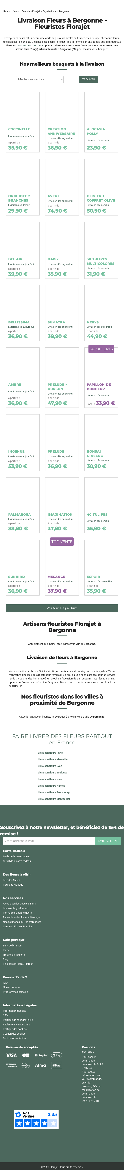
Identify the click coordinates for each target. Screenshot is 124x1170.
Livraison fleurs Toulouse (52, 772)
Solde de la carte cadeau (16, 856)
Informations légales (14, 1010)
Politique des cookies (15, 1029)
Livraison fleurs (11, 11)
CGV (5, 1015)
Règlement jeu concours (16, 1024)
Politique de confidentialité (18, 1019)
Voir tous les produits (62, 608)
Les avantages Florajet (16, 908)
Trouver (88, 79)
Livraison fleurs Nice (50, 779)
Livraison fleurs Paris (50, 752)
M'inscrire (108, 841)
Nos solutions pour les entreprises (22, 921)
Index (6, 950)
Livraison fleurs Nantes (51, 785)
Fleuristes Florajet (30, 11)
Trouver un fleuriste (14, 954)
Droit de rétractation (14, 1038)
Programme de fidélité (15, 991)
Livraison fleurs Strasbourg (54, 792)
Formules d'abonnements (17, 912)
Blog (5, 959)
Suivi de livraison (12, 945)
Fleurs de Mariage (13, 884)
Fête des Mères (11, 880)
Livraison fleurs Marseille (53, 759)
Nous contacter (12, 987)
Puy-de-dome (49, 11)
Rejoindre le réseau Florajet (18, 963)
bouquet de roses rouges (31, 45)
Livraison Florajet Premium (18, 926)
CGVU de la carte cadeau (17, 861)
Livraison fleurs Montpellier (54, 798)
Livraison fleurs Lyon (50, 765)
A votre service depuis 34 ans (19, 903)
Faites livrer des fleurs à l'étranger (22, 917)
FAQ (5, 982)
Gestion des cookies (14, 1033)
